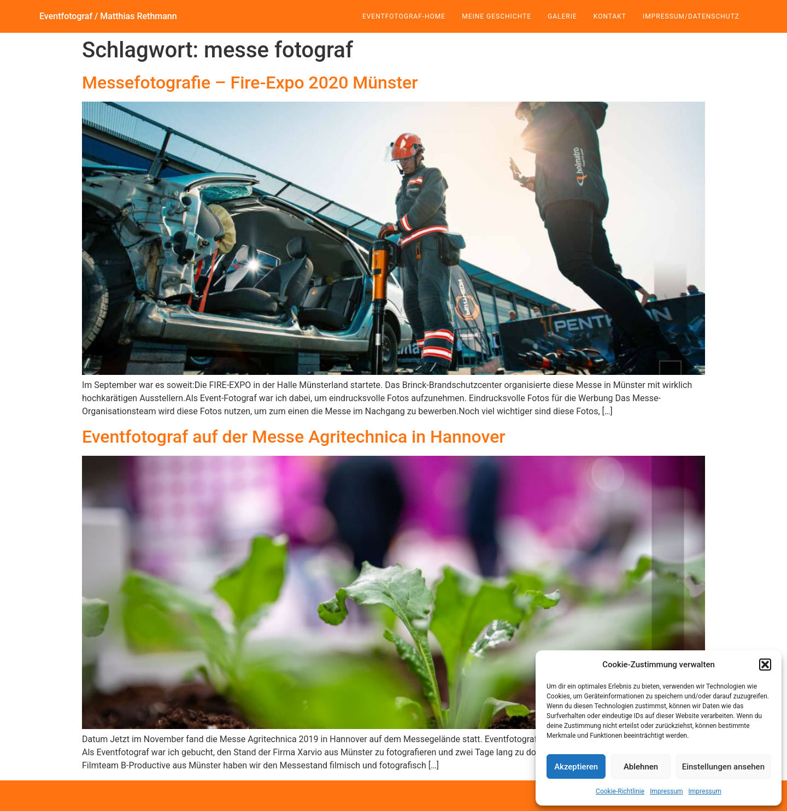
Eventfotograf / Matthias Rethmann (108, 16)
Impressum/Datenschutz (691, 16)
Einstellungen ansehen (723, 767)
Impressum (666, 791)
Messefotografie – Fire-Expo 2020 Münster (250, 82)
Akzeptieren (576, 767)
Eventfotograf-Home (403, 16)
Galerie (562, 16)
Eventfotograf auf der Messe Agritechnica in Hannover (294, 436)
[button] (765, 664)
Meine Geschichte (496, 16)
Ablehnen (641, 767)
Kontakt (610, 16)
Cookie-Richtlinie (620, 791)
